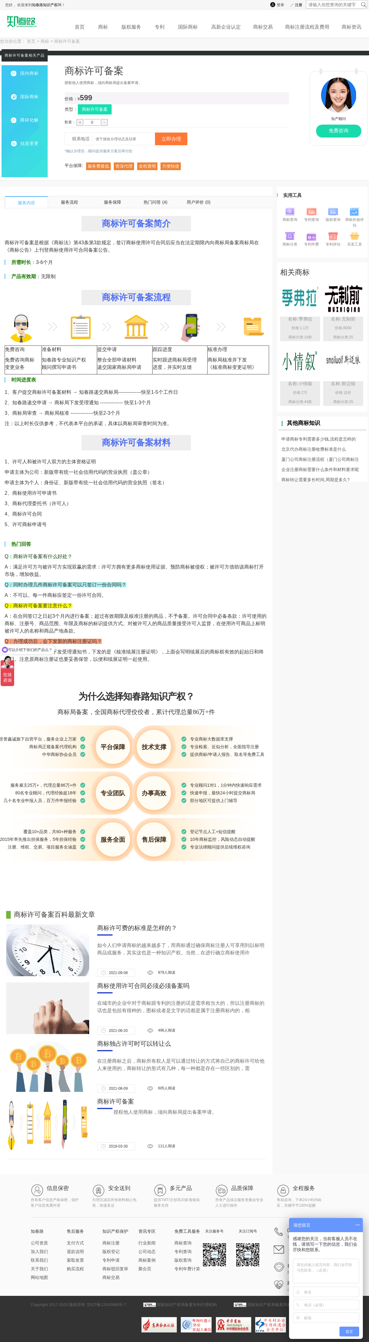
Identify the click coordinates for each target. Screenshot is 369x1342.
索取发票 (75, 1260)
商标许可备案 (67, 41)
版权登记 (111, 1251)
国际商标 (188, 27)
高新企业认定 (226, 27)
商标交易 (263, 27)
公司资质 (39, 1242)
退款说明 (75, 1251)
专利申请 (111, 1260)
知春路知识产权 (45, 5)
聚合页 (144, 1268)
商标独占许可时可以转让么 (134, 1043)
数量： (70, 122)
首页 (80, 27)
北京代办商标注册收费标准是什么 (313, 449)
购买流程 (75, 1268)
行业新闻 (147, 1242)
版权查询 (183, 1260)
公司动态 (147, 1251)
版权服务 (131, 27)
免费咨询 (338, 130)
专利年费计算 (187, 1268)
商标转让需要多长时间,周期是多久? (315, 479)
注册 (298, 5)
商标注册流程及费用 (307, 27)
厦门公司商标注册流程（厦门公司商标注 (320, 459)
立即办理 (171, 139)
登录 (280, 5)
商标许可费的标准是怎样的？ (137, 928)
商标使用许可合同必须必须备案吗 (143, 985)
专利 (160, 27)
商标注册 (111, 1242)
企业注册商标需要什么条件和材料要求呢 (320, 469)
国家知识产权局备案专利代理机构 (187, 1304)
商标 (103, 27)
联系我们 (39, 1260)
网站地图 (39, 1277)
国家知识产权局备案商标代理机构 (277, 1304)
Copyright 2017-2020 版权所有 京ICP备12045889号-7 (78, 1304)
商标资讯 (351, 27)
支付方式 (75, 1242)
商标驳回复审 (115, 1268)
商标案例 (147, 1260)
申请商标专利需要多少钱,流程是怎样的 (318, 439)
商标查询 (183, 1242)
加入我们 (39, 1251)
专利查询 (183, 1251)
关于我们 (39, 1268)
